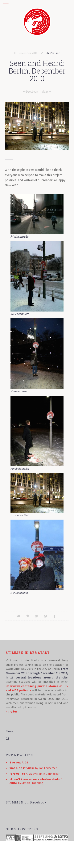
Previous (30, 91)
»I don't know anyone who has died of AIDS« (36, 781)
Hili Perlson (51, 53)
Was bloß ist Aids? (22, 768)
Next (46, 91)
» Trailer (11, 711)
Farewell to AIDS (21, 773)
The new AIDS (19, 762)
